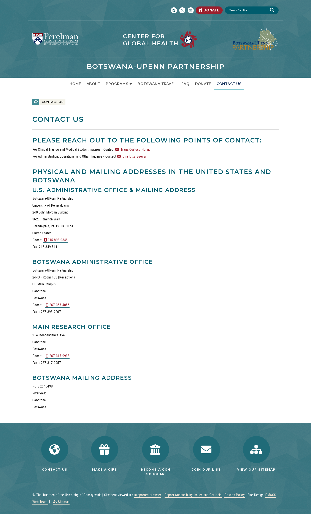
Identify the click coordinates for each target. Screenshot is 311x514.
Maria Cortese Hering (136, 149)
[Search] (248, 10)
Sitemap (64, 502)
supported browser (147, 495)
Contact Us (229, 84)
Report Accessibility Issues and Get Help (193, 495)
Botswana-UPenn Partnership (156, 66)
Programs (117, 84)
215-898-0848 (58, 240)
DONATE (209, 10)
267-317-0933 (59, 356)
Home (75, 84)
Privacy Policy (234, 495)
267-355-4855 (59, 305)
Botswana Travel (157, 84)
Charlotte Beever (134, 156)
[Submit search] (272, 10)
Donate (203, 84)
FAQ (185, 84)
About (93, 84)
